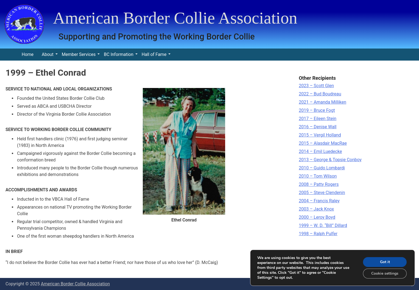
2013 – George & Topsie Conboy (330, 159)
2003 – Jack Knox (316, 209)
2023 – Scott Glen (316, 85)
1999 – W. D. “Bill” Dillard (323, 225)
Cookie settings (384, 273)
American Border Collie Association (175, 18)
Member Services (79, 54)
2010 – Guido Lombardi (322, 167)
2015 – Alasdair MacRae (323, 143)
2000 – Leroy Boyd (317, 217)
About (48, 54)
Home (27, 54)
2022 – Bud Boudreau (320, 93)
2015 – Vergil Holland (320, 135)
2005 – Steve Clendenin (322, 192)
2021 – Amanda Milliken (322, 102)
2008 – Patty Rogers (319, 184)
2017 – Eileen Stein (317, 118)
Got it (385, 262)
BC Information (118, 54)
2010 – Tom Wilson (318, 176)
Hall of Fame (154, 54)
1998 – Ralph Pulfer (318, 233)
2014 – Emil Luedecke (320, 151)
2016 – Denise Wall (317, 126)
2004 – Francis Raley (319, 200)
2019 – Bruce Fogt (317, 110)
